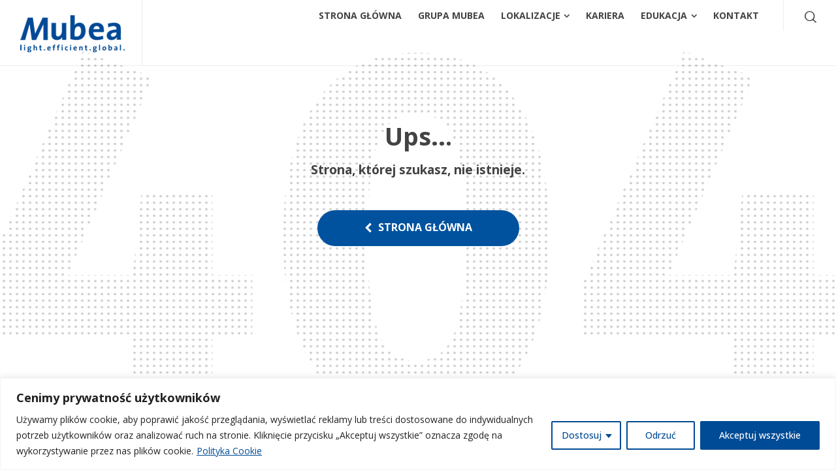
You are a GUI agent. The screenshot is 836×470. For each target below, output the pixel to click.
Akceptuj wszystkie (760, 435)
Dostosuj (582, 435)
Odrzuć (660, 435)
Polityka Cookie (229, 451)
